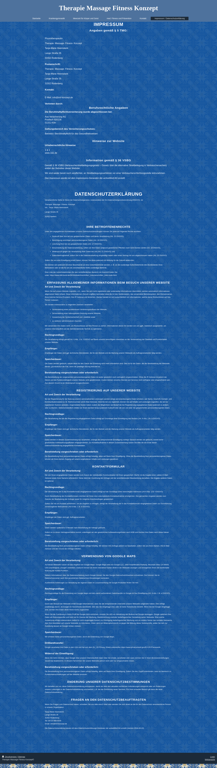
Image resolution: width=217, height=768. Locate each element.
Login (212, 757)
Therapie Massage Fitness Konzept (108, 8)
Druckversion (9, 757)
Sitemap (21, 757)
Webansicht (210, 759)
